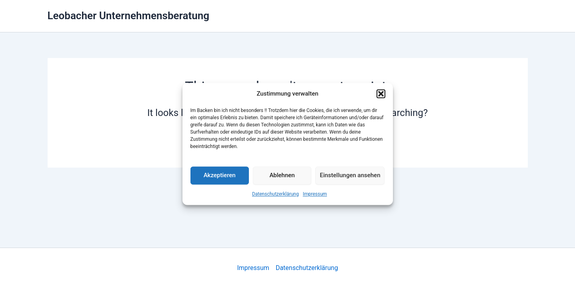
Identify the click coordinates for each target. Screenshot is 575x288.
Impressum (315, 194)
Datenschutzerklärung (275, 194)
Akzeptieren (220, 175)
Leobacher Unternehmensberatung (128, 16)
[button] (381, 94)
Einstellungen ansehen (350, 175)
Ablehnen (282, 175)
